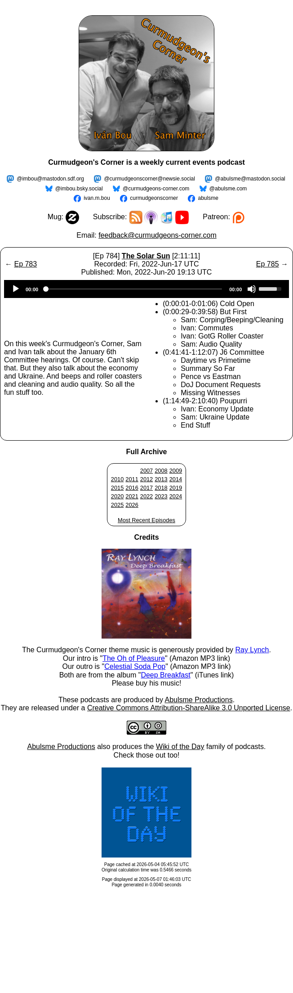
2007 (146, 470)
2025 (117, 504)
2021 (131, 496)
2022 (146, 496)
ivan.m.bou (97, 198)
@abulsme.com (228, 188)
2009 (175, 470)
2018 (161, 487)
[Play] (15, 288)
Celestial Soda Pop (134, 666)
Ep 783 (25, 264)
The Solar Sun (146, 256)
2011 (131, 479)
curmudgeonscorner (154, 198)
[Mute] (251, 288)
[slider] (271, 288)
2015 (117, 487)
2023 (161, 496)
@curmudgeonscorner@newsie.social (149, 179)
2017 (146, 487)
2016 (131, 487)
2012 (146, 479)
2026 (131, 504)
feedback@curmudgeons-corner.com (157, 235)
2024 (175, 496)
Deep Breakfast (165, 675)
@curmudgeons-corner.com (156, 188)
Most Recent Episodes (146, 520)
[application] (146, 289)
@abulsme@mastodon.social (250, 179)
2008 (161, 470)
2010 (117, 479)
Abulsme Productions (198, 700)
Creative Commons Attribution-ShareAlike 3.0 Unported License (188, 708)
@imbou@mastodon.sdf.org (50, 179)
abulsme (208, 198)
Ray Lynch (252, 650)
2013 (161, 479)
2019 (175, 487)
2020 (117, 496)
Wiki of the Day (180, 746)
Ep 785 (267, 264)
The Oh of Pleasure (133, 658)
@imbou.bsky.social (79, 188)
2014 (175, 479)
